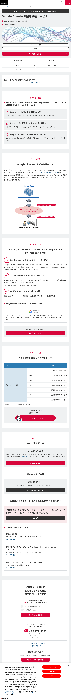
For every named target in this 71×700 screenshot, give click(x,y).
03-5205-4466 (38, 630)
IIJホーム (4, 7)
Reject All (52, 671)
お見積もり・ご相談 (38, 418)
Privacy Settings (52, 667)
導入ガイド (18, 70)
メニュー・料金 (52, 65)
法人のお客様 (10, 7)
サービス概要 (52, 61)
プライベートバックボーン (48, 172)
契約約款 (25, 456)
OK (52, 676)
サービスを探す (18, 7)
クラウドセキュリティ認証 (35, 45)
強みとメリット (18, 65)
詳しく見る (35, 83)
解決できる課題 (18, 61)
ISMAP (35, 48)
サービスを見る (35, 518)
